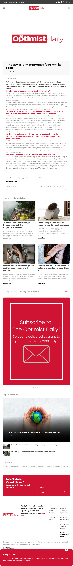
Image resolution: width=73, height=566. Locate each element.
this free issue (51, 168)
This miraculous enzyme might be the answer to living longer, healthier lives (17, 223)
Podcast (62, 514)
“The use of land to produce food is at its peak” (28, 13)
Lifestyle (65, 465)
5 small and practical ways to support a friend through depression (53, 222)
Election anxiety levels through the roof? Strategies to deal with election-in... (18, 266)
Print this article (12, 181)
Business (32, 465)
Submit (64, 491)
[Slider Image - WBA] (35, 385)
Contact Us (63, 520)
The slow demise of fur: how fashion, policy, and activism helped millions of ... (53, 266)
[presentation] (48, 480)
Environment (15, 465)
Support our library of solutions (22, 290)
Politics (40, 465)
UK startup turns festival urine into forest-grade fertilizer (33, 450)
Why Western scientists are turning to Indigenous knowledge (35, 443)
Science (24, 465)
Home (4, 13)
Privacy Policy (64, 523)
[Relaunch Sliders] (39, 385)
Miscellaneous (11, 13)
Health (57, 465)
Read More (7, 237)
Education (49, 465)
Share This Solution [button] (13, 72)
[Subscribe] (34, 385)
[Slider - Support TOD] (37, 385)
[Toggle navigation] (4, 8)
